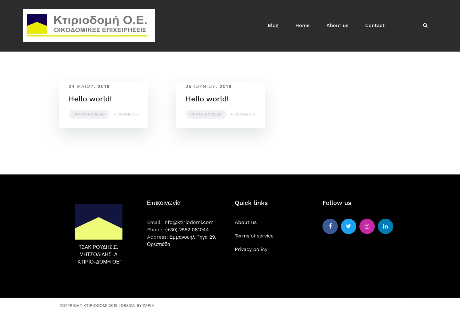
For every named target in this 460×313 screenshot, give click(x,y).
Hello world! (90, 99)
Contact (375, 25)
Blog (273, 25)
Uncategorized (89, 114)
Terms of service (254, 236)
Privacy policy (251, 249)
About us (337, 25)
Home (302, 25)
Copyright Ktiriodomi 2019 (88, 305)
